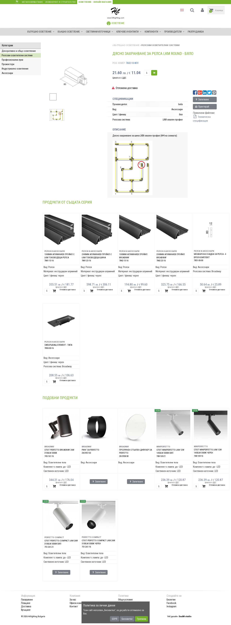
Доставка (26, 606)
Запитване (202, 99)
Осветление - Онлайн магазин (94, 2)
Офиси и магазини (79, 603)
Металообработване (32, 2)
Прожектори (8, 64)
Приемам (141, 619)
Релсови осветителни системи (17, 55)
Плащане (25, 603)
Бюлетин (171, 599)
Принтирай (202, 106)
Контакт (74, 606)
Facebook (171, 603)
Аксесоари (7, 73)
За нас (73, 599)
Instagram (171, 606)
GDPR (114, 619)
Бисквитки (127, 619)
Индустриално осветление (15, 68)
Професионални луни (12, 59)
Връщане (25, 609)
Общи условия (125, 599)
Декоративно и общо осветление (19, 51)
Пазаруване (27, 599)
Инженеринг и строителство (60, 2)
